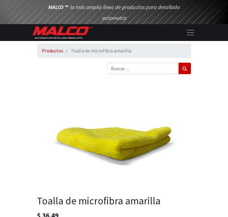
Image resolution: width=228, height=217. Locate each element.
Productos (52, 51)
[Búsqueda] (185, 68)
